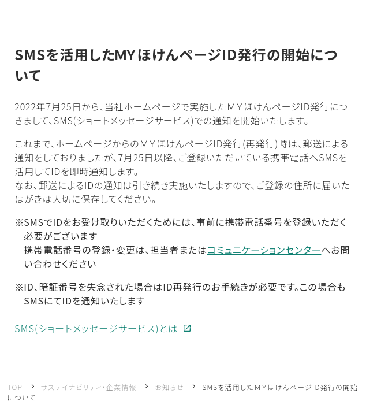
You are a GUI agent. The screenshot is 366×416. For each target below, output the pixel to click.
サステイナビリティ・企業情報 (89, 387)
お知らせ (169, 387)
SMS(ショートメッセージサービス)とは (96, 328)
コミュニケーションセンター (264, 250)
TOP (15, 387)
